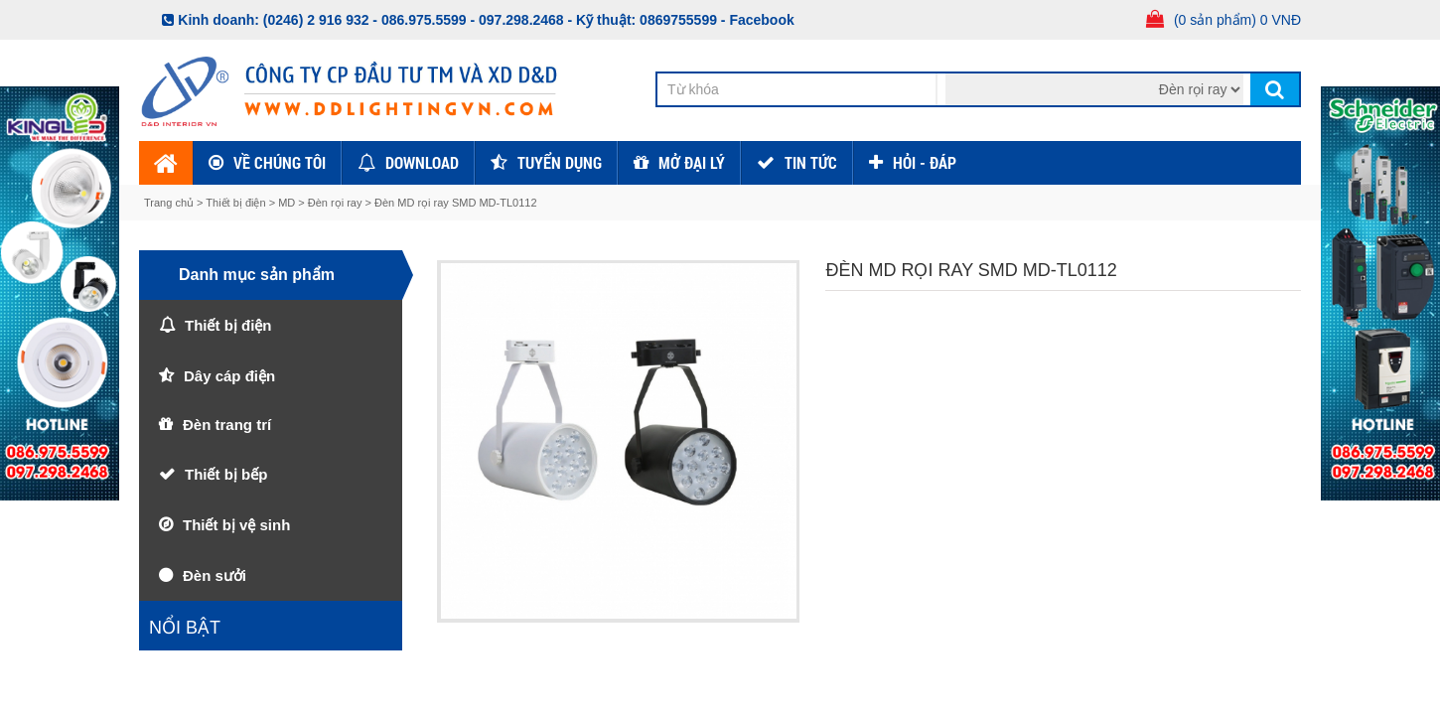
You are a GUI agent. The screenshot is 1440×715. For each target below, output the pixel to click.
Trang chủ (170, 203)
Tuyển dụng (559, 162)
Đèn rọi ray (335, 203)
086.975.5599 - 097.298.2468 (472, 20)
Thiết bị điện (235, 203)
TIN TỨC (811, 162)
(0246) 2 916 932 (316, 20)
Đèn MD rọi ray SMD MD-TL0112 (455, 203)
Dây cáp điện (229, 375)
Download (422, 162)
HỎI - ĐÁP (924, 162)
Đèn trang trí (227, 424)
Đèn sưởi (214, 575)
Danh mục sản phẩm (257, 274)
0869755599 (678, 20)
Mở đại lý (691, 162)
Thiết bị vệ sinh (236, 524)
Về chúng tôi (279, 162)
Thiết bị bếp (226, 474)
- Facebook (757, 20)
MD (286, 203)
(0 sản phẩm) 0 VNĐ (1237, 20)
